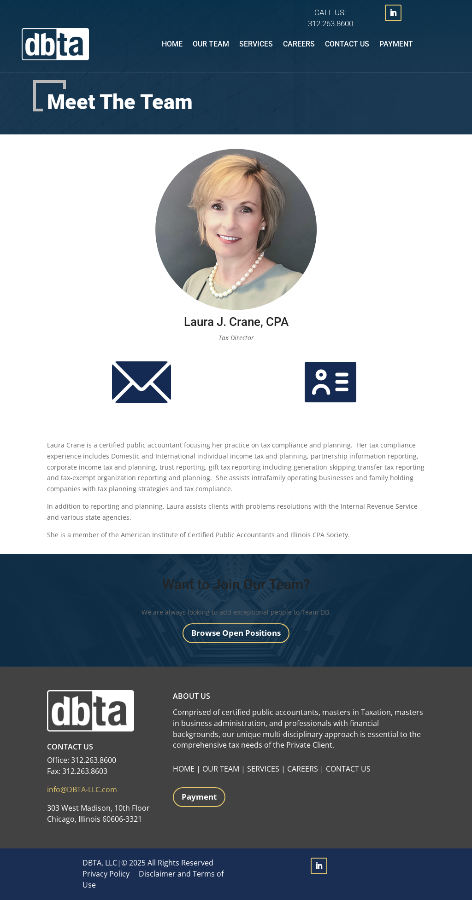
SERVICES (263, 769)
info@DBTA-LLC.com (82, 789)
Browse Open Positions (236, 632)
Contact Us (347, 44)
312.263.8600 (330, 23)
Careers (299, 44)
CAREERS (302, 769)
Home (172, 44)
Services (256, 44)
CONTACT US (348, 769)
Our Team (211, 44)
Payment (396, 44)
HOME (184, 769)
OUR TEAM (220, 769)
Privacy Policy (106, 874)
